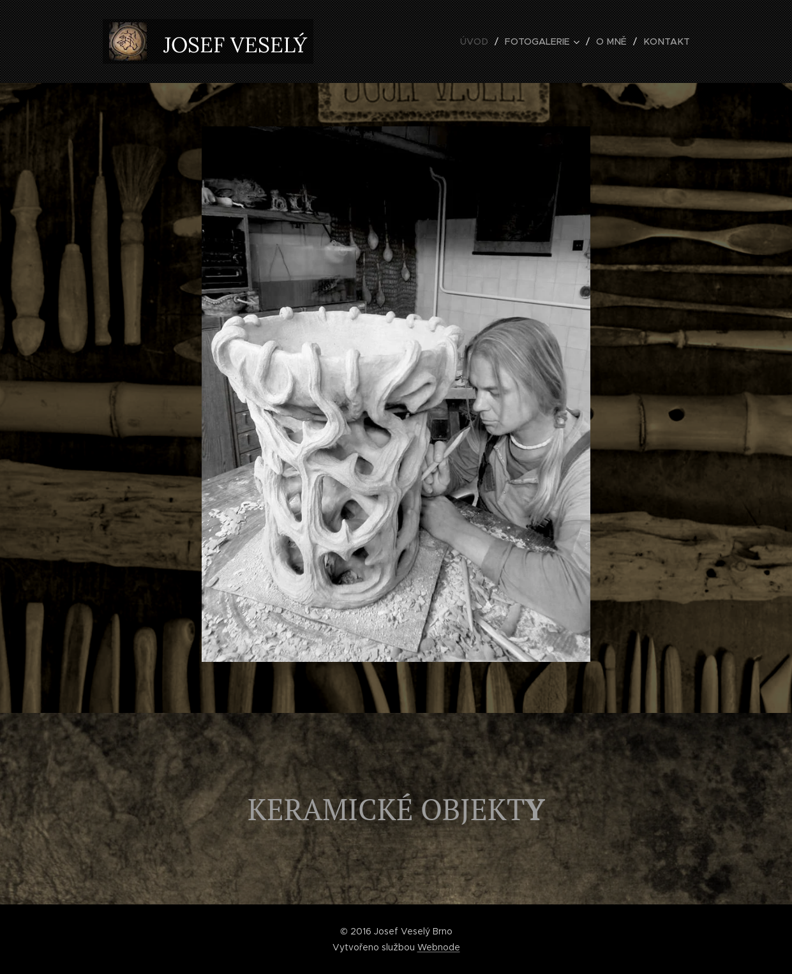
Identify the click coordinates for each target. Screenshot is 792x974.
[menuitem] (484, 41)
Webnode (438, 947)
